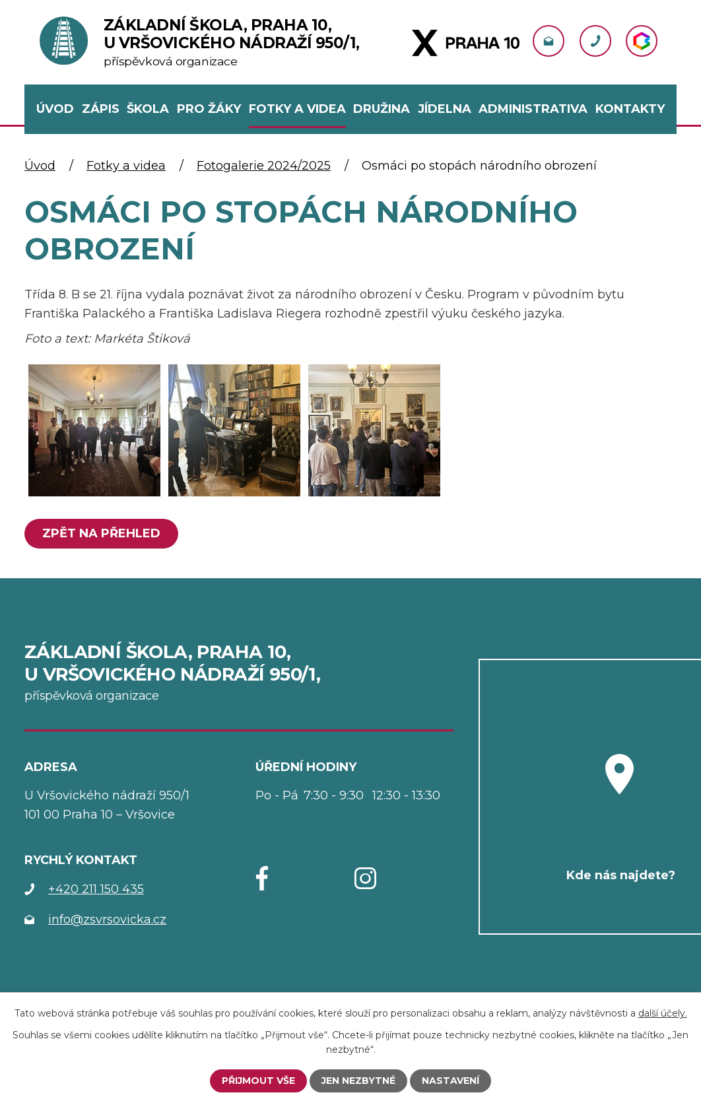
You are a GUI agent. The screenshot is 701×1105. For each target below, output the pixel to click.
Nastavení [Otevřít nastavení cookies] (450, 1081)
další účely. (662, 1013)
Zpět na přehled (101, 533)
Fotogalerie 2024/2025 (264, 165)
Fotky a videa (126, 165)
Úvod (39, 165)
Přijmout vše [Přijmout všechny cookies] (258, 1081)
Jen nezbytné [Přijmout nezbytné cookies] (358, 1081)
